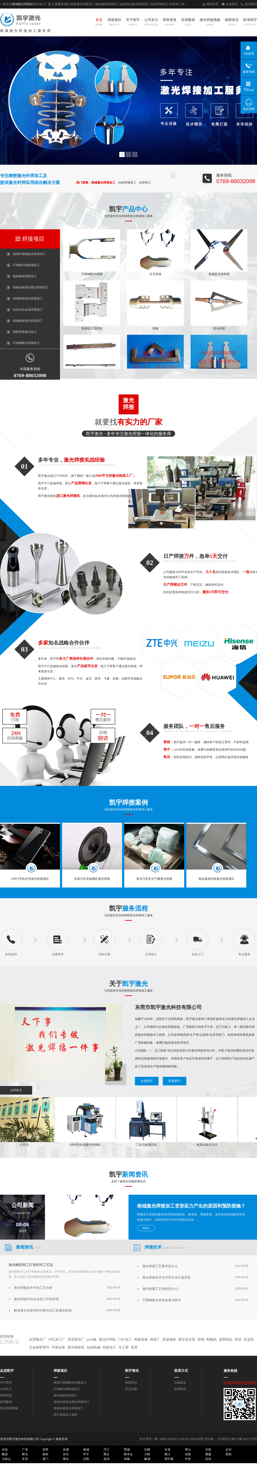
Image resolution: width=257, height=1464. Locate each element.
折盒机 (249, 1339)
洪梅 (127, 1459)
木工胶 (123, 1347)
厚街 (66, 1459)
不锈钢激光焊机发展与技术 (161, 1300)
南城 (86, 1449)
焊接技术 (165, 1247)
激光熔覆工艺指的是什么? (160, 1289)
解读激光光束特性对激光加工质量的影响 (43, 1310)
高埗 (208, 1459)
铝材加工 (109, 1347)
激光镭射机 (76, 1347)
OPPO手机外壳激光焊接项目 (30, 878)
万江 (106, 1449)
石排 (208, 1449)
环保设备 (58, 1347)
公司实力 (151, 22)
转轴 (155, 329)
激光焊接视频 (210, 22)
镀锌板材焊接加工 (25, 276)
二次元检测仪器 (147, 1144)
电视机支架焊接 (219, 274)
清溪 (188, 1454)
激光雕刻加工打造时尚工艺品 (31, 1265)
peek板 (92, 1339)
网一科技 (160, 1439)
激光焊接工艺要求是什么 (160, 1266)
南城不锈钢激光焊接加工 (29, 254)
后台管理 (197, 1439)
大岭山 (6, 1459)
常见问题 (131, 1389)
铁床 (238, 1339)
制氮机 (211, 1339)
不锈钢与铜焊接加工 (26, 265)
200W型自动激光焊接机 (86, 1144)
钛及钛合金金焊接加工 (28, 309)
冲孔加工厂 (56, 1339)
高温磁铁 (169, 1339)
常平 (86, 1454)
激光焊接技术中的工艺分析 (33, 1287)
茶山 (188, 1449)
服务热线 (230, 1370)
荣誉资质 (169, 22)
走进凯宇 (147, 1081)
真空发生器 (186, 1339)
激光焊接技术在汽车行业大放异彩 (166, 1277)
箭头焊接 (219, 329)
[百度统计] (224, 1439)
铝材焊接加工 (160, 4)
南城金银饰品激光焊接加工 (31, 287)
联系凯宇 (250, 22)
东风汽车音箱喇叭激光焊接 (92, 878)
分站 (5, 1449)
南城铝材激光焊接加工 (28, 298)
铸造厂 (155, 1339)
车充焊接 (155, 274)
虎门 (45, 1459)
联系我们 (251, 4)
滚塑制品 (226, 1339)
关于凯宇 (133, 22)
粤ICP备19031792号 (244, 1439)
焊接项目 (114, 22)
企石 (229, 1449)
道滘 (106, 1459)
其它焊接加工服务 (66, 1414)
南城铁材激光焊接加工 (28, 320)
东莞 (45, 1449)
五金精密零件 (39, 1347)
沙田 (86, 1459)
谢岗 (45, 1454)
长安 (25, 1459)
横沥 (5, 1454)
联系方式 (181, 1370)
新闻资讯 (232, 22)
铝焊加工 (175, 4)
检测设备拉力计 (208, 1144)
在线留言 (232, 4)
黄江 (167, 1454)
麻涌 (147, 1459)
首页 (99, 22)
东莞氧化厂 (37, 1339)
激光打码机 (107, 1339)
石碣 (147, 1449)
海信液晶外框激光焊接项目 (216, 878)
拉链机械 (93, 1347)
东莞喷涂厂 (76, 1339)
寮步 (106, 1454)
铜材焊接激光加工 (25, 331)
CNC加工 (125, 1339)
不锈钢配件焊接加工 (26, 343)
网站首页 (213, 4)
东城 (66, 1449)
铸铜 (200, 1339)
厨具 (134, 1347)
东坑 (66, 1454)
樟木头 (128, 1454)
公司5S (25, 1144)
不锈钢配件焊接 (91, 274)
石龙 (167, 1449)
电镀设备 (141, 1339)
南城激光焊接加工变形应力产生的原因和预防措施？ (191, 1206)
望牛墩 (168, 1459)
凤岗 (229, 1454)
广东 (25, 1449)
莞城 (127, 1449)
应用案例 (188, 22)
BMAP (172, 1439)
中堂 (188, 1459)
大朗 (147, 1454)
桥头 (25, 1454)
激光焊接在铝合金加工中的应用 (36, 1299)
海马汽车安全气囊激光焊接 (154, 878)
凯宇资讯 (132, 1370)
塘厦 (208, 1454)
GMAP (183, 1439)
